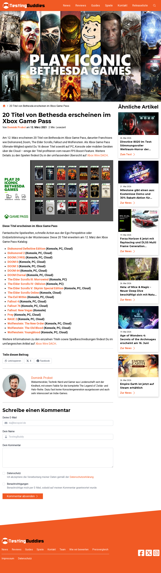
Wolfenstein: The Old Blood (25, 328)
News (66, 5)
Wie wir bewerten (79, 549)
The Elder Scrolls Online (23, 292)
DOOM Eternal (17, 275)
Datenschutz (50, 475)
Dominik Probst (16, 127)
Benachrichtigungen (52, 486)
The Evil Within (17, 297)
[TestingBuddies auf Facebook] (141, 553)
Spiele (109, 5)
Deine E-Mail (10, 417)
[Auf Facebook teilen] (43, 360)
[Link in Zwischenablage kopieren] (13, 360)
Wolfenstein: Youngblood (24, 332)
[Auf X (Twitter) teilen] (28, 360)
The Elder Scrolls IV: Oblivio (26, 283)
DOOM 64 (14, 270)
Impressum (8, 558)
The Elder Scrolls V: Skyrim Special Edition (35, 288)
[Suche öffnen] (154, 5)
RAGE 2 (12, 319)
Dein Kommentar (12, 445)
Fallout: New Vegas (20, 310)
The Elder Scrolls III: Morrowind (28, 279)
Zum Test (128, 154)
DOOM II (13, 261)
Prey (10, 314)
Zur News (128, 202)
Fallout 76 (14, 305)
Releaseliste (140, 5)
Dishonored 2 (16, 253)
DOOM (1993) (16, 257)
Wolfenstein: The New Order (26, 323)
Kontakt (122, 5)
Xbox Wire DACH (97, 155)
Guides (95, 5)
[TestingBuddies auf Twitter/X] (149, 553)
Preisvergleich (100, 549)
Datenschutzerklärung (82, 476)
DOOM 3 (13, 266)
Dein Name (9, 431)
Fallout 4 (13, 301)
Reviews (80, 5)
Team (63, 549)
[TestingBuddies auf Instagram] (156, 553)
